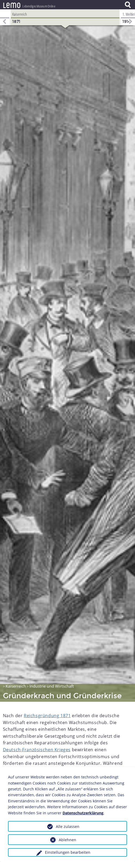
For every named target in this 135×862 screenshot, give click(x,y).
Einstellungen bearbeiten (67, 852)
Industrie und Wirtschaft (51, 683)
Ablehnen (67, 839)
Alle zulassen (67, 826)
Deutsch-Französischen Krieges (37, 747)
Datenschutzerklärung (83, 812)
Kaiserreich (16, 683)
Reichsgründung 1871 (47, 713)
